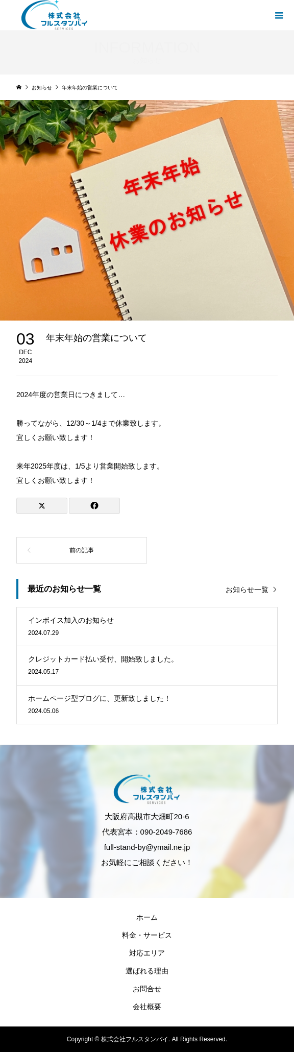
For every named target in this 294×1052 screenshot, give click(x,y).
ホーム (147, 917)
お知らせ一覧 (247, 589)
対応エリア (147, 953)
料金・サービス (147, 935)
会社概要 (147, 1006)
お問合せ (147, 989)
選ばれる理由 (147, 971)
